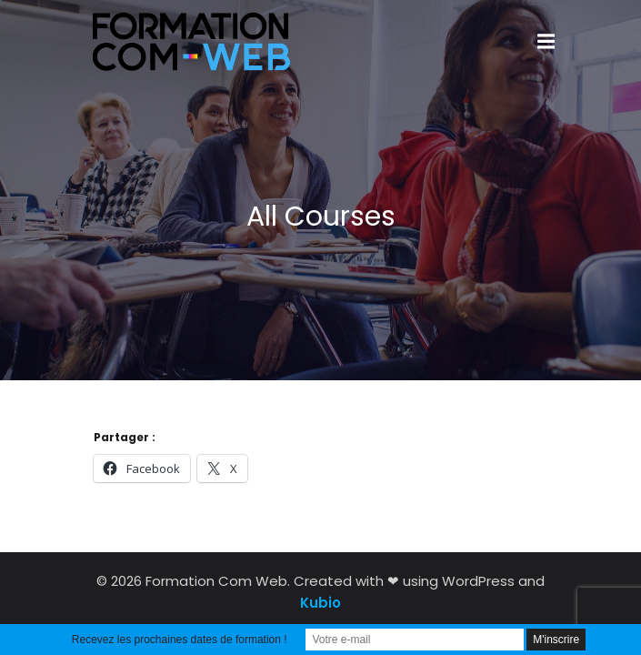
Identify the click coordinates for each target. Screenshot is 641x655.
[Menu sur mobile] (546, 42)
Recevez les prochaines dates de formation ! (179, 639)
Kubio (320, 602)
